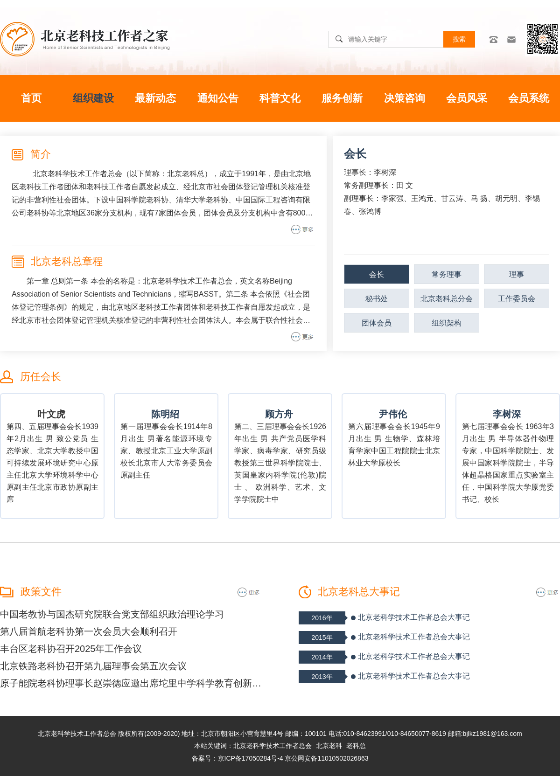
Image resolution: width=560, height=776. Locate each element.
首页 (31, 98)
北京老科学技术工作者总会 (272, 745)
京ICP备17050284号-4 (250, 758)
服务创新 (342, 98)
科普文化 (280, 98)
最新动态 (155, 98)
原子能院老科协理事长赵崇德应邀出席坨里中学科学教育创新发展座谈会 (130, 683)
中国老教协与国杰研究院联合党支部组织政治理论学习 (112, 614)
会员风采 (466, 98)
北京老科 (329, 745)
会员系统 (528, 98)
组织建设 (93, 98)
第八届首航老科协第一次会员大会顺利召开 (88, 631)
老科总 (356, 745)
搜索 (459, 39)
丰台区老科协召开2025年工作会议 (71, 649)
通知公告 (217, 98)
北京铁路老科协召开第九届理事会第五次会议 (93, 666)
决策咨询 (404, 98)
